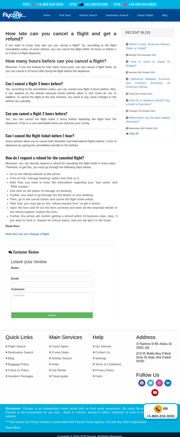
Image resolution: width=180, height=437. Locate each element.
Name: (15, 267)
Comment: (18, 289)
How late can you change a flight (27, 234)
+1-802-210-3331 (43, 4)
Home (47, 15)
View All (134, 133)
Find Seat (64, 15)
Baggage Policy (18, 364)
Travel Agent (60, 346)
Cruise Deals (60, 352)
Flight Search (17, 346)
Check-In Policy (18, 370)
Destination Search (117, 15)
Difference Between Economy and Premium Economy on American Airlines (148, 83)
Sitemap (100, 358)
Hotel (55, 364)
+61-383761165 (89, 4)
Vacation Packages (21, 376)
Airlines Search (88, 15)
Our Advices (103, 346)
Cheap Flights (145, 15)
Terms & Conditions (108, 364)
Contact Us (102, 352)
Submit (52, 315)
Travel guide (60, 376)
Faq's (99, 376)
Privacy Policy (104, 370)
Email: (15, 278)
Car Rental (59, 370)
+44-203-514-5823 (135, 4)
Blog (164, 15)
